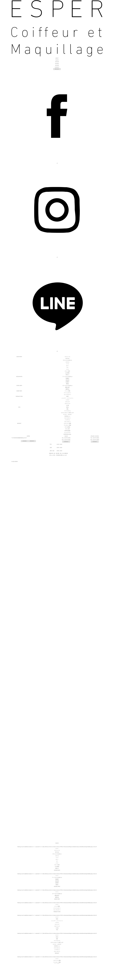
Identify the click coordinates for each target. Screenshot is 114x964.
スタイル (67, 362)
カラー (67, 365)
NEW (67, 396)
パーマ (67, 363)
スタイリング (67, 403)
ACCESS (57, 65)
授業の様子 (67, 387)
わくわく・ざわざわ (67, 414)
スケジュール (67, 356)
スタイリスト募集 (67, 423)
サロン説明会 (67, 427)
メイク (67, 369)
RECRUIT (57, 69)
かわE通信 (67, 372)
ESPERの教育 (67, 430)
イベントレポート (67, 392)
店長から (67, 374)
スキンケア (67, 401)
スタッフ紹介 (67, 371)
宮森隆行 (67, 378)
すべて (57, 852)
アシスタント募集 (67, 425)
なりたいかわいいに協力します (67, 412)
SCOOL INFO (19, 385)
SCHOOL (57, 63)
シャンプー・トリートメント (67, 398)
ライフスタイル (67, 410)
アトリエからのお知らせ (67, 376)
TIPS (19, 407)
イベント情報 (67, 390)
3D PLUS (67, 358)
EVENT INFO (19, 390)
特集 (67, 408)
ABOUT (57, 58)
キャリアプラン (67, 432)
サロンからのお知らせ (67, 360)
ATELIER (57, 61)
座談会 (67, 383)
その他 (67, 405)
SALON (56, 59)
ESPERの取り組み (67, 434)
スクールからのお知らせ (67, 385)
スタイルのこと (67, 417)
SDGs (67, 407)
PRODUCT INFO (19, 396)
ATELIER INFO (19, 376)
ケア (67, 367)
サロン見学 (67, 428)
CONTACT (57, 67)
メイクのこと (67, 419)
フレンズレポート (67, 394)
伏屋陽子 (67, 381)
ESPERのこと (67, 416)
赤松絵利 (67, 380)
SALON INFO (19, 356)
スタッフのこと (67, 421)
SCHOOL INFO (57, 890)
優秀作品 (67, 389)
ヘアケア (67, 399)
